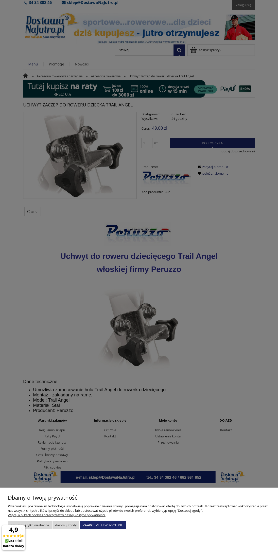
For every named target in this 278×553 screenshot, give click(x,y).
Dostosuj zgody (66, 525)
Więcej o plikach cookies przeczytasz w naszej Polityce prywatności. (56, 515)
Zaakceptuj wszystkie (103, 525)
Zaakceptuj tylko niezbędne (30, 525)
